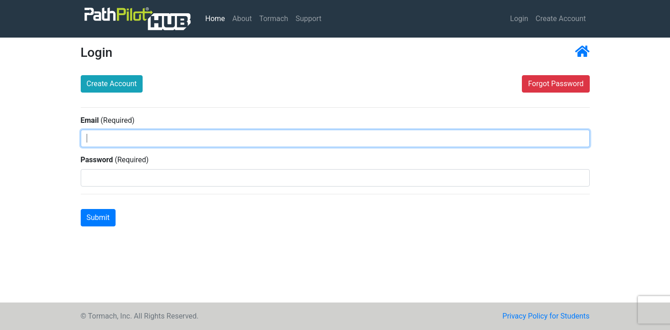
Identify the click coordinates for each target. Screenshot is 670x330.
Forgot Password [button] (555, 83)
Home (217, 18)
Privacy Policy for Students (546, 316)
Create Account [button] (112, 83)
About (242, 18)
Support (308, 18)
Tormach (273, 18)
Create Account (561, 18)
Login (519, 18)
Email (90, 120)
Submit (98, 217)
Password (97, 159)
